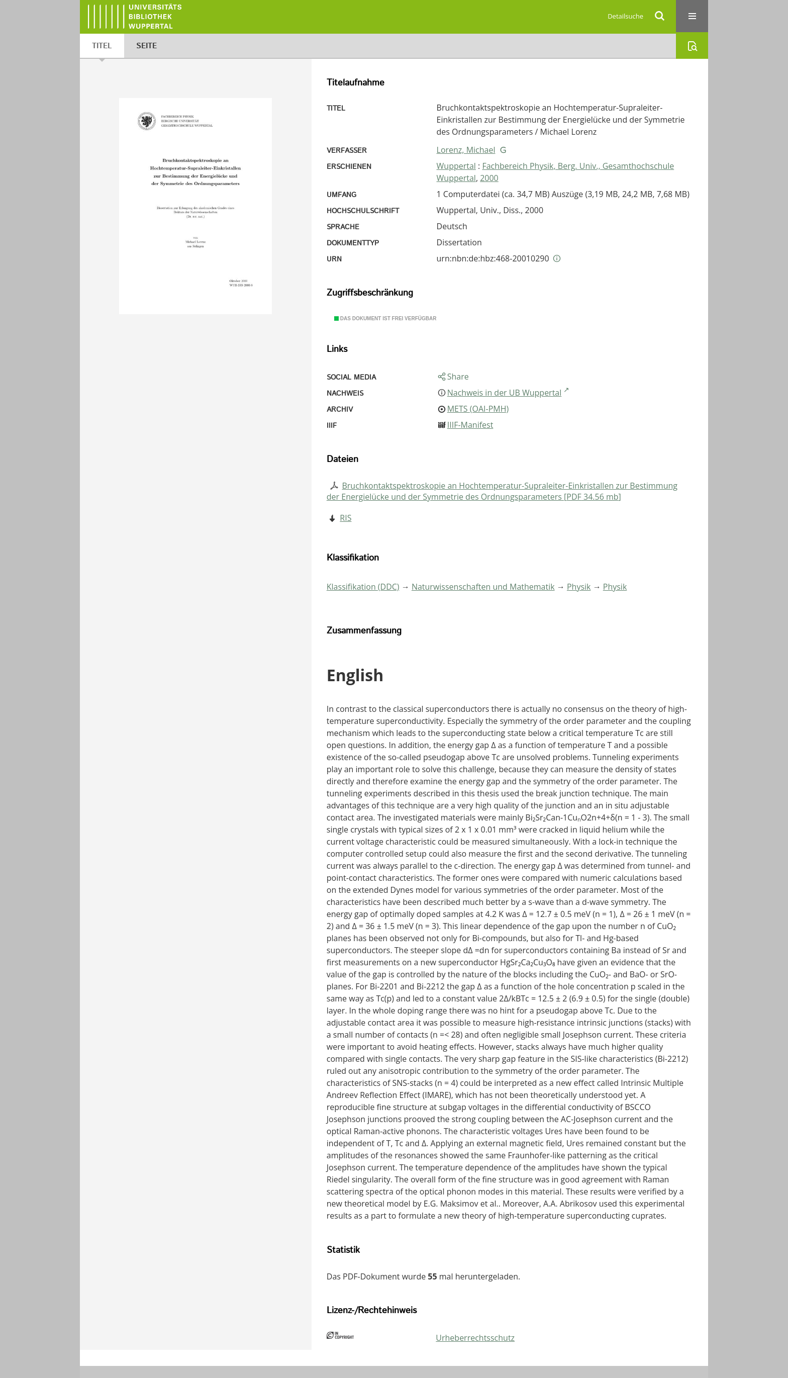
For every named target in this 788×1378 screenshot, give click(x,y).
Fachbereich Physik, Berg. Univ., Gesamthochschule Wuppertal (555, 171)
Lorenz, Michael (466, 149)
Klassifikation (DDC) (363, 586)
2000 (489, 177)
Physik (579, 586)
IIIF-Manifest (470, 424)
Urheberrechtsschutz (475, 1337)
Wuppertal (456, 165)
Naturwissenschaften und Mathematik (483, 586)
